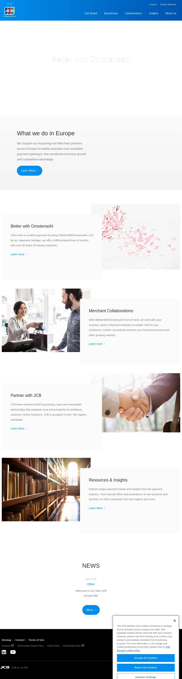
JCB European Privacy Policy (30, 646)
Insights (153, 13)
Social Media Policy (72, 646)
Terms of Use (36, 640)
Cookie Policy (53, 646)
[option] (91, 587)
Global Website (168, 4)
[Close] (175, 632)
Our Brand (91, 13)
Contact (153, 4)
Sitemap (6, 640)
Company (6, 646)
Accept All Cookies (145, 669)
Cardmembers (133, 13)
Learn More (28, 170)
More (90, 609)
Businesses (111, 13)
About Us (170, 13)
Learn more (17, 254)
